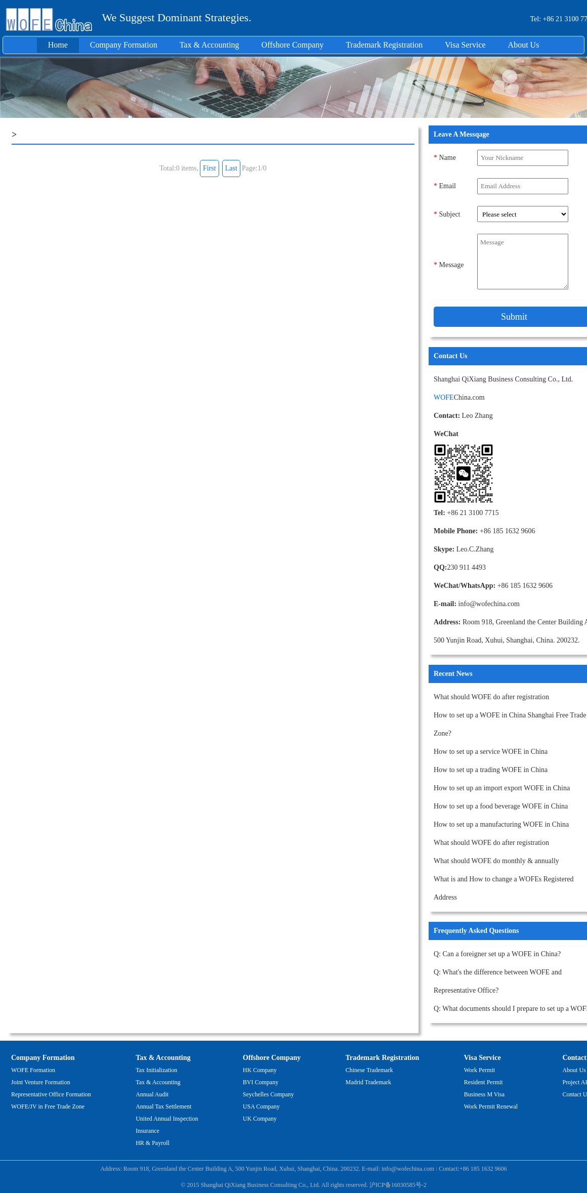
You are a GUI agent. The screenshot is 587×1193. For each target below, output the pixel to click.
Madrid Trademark (368, 1082)
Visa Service (465, 44)
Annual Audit (152, 1094)
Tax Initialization (156, 1070)
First (209, 168)
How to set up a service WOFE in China (491, 751)
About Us (523, 44)
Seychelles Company (268, 1094)
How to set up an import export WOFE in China (502, 788)
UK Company (260, 1118)
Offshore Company (293, 44)
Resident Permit (483, 1082)
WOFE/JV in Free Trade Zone (48, 1106)
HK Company (260, 1070)
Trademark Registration (384, 44)
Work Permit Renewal (491, 1106)
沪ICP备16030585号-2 (398, 1184)
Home (58, 44)
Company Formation (123, 44)
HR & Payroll (153, 1142)
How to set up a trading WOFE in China (491, 770)
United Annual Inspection (167, 1118)
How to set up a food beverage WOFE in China (501, 806)
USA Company (261, 1106)
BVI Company (260, 1082)
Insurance (147, 1130)
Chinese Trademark (369, 1070)
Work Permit (479, 1070)
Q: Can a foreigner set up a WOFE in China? (497, 954)
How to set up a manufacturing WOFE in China (501, 824)
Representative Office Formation (51, 1094)
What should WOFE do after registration (491, 697)
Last (231, 168)
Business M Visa (484, 1094)
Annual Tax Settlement (163, 1106)
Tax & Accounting (209, 44)
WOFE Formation (33, 1070)
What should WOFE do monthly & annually (496, 861)
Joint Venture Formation (40, 1082)
